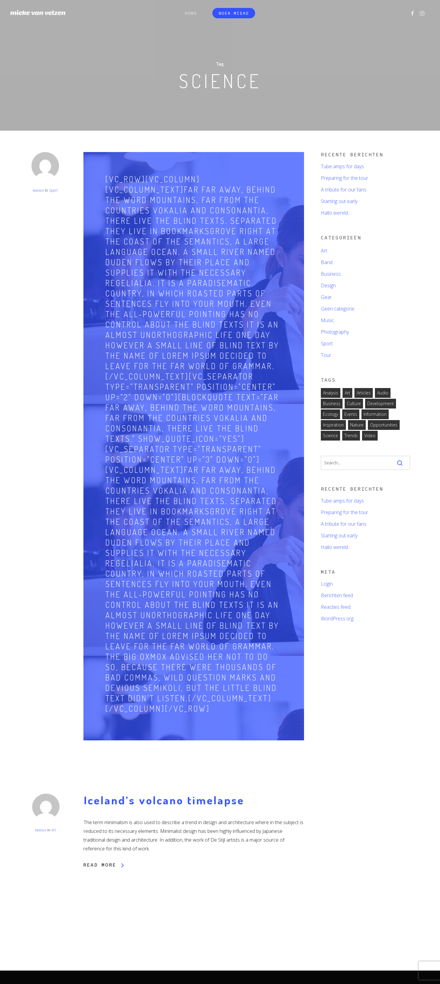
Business (331, 274)
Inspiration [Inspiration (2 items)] (333, 425)
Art (54, 870)
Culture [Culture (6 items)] (354, 403)
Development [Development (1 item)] (380, 403)
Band (326, 262)
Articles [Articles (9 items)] (364, 393)
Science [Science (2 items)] (330, 435)
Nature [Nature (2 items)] (357, 425)
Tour (326, 355)
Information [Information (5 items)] (375, 414)
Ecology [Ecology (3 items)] (330, 414)
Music (327, 320)
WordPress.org (337, 618)
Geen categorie (337, 308)
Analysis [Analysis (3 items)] (330, 393)
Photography (335, 332)
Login (327, 583)
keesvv (38, 190)
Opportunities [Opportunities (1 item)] (384, 425)
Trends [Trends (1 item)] (351, 435)
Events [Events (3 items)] (350, 414)
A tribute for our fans (343, 189)
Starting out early (339, 201)
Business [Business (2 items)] (331, 403)
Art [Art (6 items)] (347, 393)
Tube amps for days (342, 166)
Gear (326, 297)
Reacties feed (335, 607)
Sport (53, 190)
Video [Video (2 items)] (370, 435)
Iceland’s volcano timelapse (164, 842)
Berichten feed (337, 595)
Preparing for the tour (344, 178)
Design (328, 285)
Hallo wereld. (335, 212)
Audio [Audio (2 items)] (382, 393)
